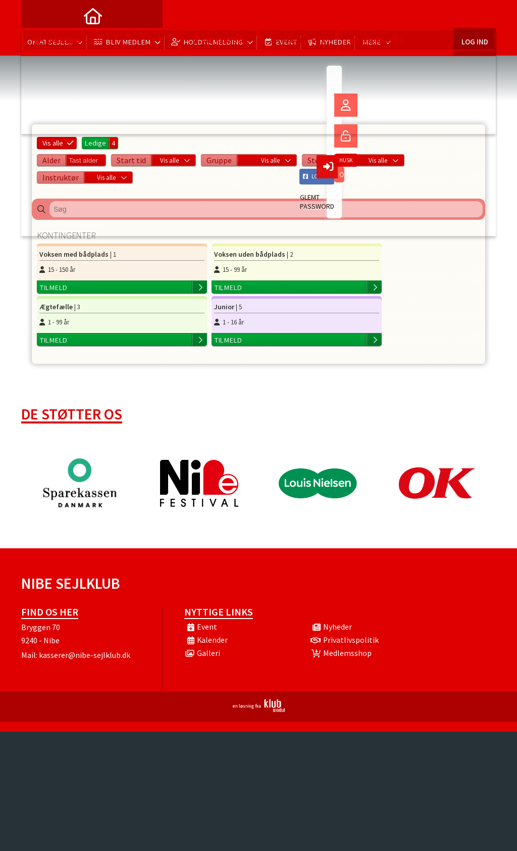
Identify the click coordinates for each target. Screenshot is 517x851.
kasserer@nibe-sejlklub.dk (84, 605)
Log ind (474, 15)
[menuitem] (36, 15)
